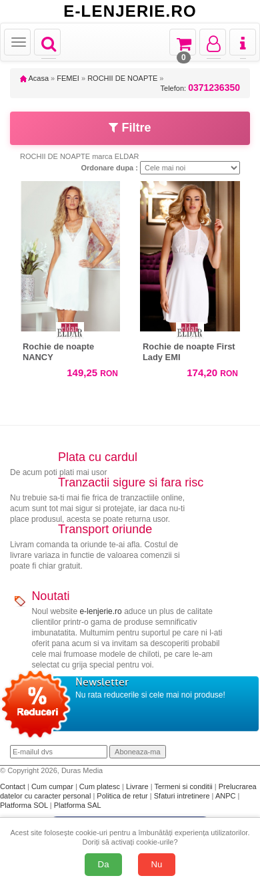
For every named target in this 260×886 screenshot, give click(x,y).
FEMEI (68, 78)
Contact (13, 786)
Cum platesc (100, 786)
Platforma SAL (77, 805)
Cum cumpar (53, 786)
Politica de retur (123, 796)
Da (103, 864)
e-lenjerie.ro (100, 611)
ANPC (225, 796)
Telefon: (200, 88)
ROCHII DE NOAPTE (122, 78)
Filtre (130, 127)
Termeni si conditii (184, 786)
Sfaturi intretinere (183, 796)
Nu (157, 864)
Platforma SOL (24, 805)
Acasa (34, 78)
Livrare (138, 786)
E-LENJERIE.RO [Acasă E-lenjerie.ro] (130, 11)
